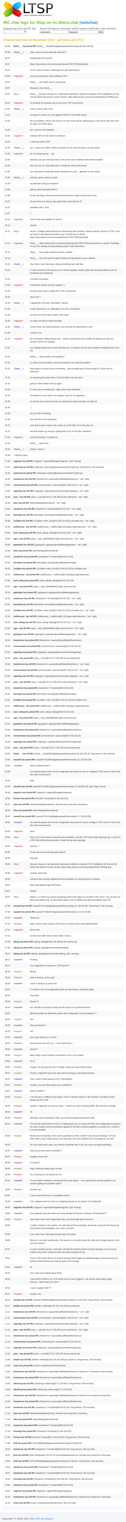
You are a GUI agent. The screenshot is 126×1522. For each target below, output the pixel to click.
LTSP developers (44, 1518)
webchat (89, 22)
